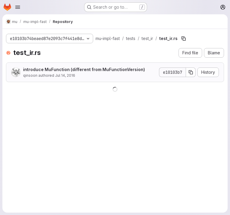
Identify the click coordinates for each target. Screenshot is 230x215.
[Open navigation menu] (17, 7)
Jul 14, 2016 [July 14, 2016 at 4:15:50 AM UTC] (65, 75)
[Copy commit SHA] (191, 72)
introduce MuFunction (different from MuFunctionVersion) (84, 69)
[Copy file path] (183, 38)
